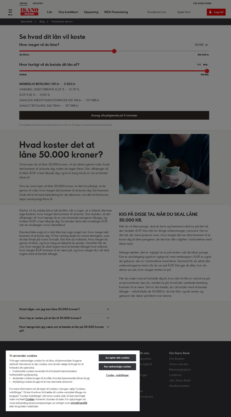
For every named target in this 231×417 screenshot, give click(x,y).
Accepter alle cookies (117, 357)
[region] (73, 380)
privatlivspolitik (79, 402)
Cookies (29, 399)
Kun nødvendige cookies (117, 366)
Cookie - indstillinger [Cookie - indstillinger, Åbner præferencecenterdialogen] (117, 375)
